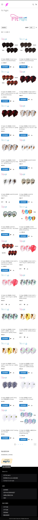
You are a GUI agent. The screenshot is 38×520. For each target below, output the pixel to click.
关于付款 (5, 507)
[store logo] (10, 5)
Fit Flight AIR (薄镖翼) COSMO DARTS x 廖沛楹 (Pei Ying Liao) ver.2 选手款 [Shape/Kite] (28, 228)
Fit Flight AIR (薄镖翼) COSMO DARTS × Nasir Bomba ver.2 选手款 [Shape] (9, 127)
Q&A (4, 498)
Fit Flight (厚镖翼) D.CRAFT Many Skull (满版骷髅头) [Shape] (9, 398)
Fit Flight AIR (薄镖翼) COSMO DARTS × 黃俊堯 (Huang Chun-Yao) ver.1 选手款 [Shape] (9, 161)
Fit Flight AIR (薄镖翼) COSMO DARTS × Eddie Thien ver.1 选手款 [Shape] (9, 365)
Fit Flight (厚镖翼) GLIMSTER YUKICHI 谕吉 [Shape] (26, 195)
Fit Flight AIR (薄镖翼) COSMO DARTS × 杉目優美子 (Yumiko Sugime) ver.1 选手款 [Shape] (26, 365)
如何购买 (5, 490)
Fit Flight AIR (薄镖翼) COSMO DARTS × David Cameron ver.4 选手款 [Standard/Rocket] (9, 93)
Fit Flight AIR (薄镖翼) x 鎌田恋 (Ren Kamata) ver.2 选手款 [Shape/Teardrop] (27, 432)
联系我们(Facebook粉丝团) (10, 478)
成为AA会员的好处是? (9, 492)
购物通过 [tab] (4, 27)
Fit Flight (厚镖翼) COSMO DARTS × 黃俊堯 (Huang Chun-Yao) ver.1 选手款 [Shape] (28, 127)
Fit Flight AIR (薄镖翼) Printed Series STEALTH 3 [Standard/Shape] (28, 59)
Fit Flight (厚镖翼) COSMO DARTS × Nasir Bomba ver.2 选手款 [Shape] (27, 92)
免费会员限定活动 (8, 495)
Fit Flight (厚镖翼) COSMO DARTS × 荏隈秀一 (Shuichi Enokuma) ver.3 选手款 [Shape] (27, 297)
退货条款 (5, 512)
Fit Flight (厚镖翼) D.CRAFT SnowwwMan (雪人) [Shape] (26, 398)
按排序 (26, 27)
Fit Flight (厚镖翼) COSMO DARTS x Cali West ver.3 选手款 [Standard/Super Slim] (9, 262)
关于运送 (5, 509)
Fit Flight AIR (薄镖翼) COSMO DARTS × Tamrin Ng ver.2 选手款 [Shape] (9, 297)
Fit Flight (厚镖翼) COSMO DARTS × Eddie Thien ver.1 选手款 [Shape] (27, 330)
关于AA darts (7, 475)
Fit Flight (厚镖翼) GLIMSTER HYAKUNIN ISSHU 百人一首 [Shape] (9, 227)
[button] (10, 66)
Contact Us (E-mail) (8, 481)
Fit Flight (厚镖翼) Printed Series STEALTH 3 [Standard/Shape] (9, 59)
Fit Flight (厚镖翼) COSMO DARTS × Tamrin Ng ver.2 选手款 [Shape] (27, 261)
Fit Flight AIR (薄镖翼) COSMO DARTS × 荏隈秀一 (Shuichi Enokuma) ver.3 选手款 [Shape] (8, 331)
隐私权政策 (6, 515)
